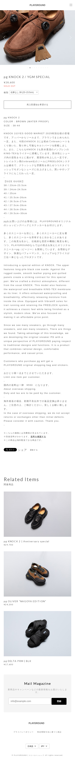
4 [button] (34, 67)
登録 (59, 701)
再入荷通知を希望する (37, 104)
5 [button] (36, 67)
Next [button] (70, 37)
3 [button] (32, 67)
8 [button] (43, 67)
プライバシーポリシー (23, 732)
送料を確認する (38, 437)
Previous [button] (5, 37)
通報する (34, 450)
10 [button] (47, 67)
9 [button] (45, 67)
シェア (22, 450)
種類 (6, 92)
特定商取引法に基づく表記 (49, 732)
